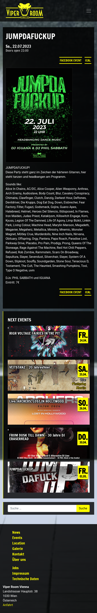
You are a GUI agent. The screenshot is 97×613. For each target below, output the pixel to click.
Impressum (20, 573)
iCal (88, 60)
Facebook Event (71, 60)
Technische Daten (25, 578)
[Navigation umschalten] (88, 11)
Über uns (19, 559)
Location (18, 543)
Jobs (15, 567)
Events (17, 537)
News (16, 532)
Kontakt (18, 554)
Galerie (17, 548)
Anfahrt (8, 605)
